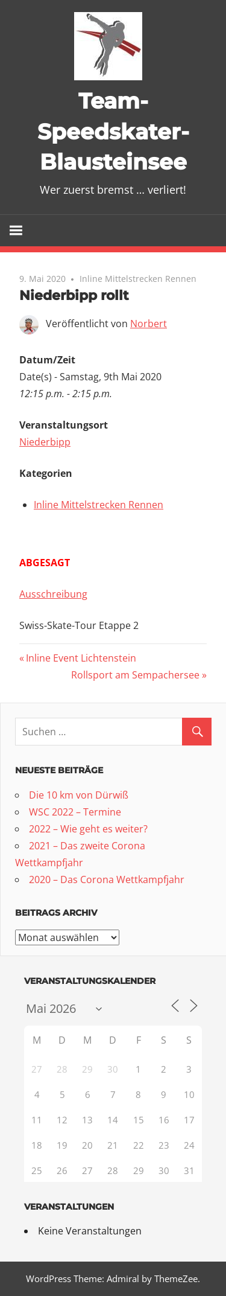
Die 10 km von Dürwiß (78, 795)
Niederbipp (45, 441)
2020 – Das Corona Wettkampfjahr (106, 879)
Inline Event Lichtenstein (80, 658)
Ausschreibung (53, 594)
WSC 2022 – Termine (75, 812)
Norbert (148, 323)
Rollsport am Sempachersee (135, 675)
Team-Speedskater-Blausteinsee (113, 131)
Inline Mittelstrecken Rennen (138, 278)
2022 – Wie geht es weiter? (88, 828)
